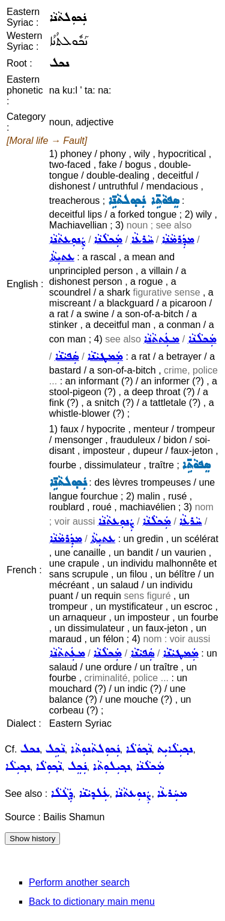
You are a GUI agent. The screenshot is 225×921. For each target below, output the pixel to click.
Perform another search (79, 882)
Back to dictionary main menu (92, 901)
